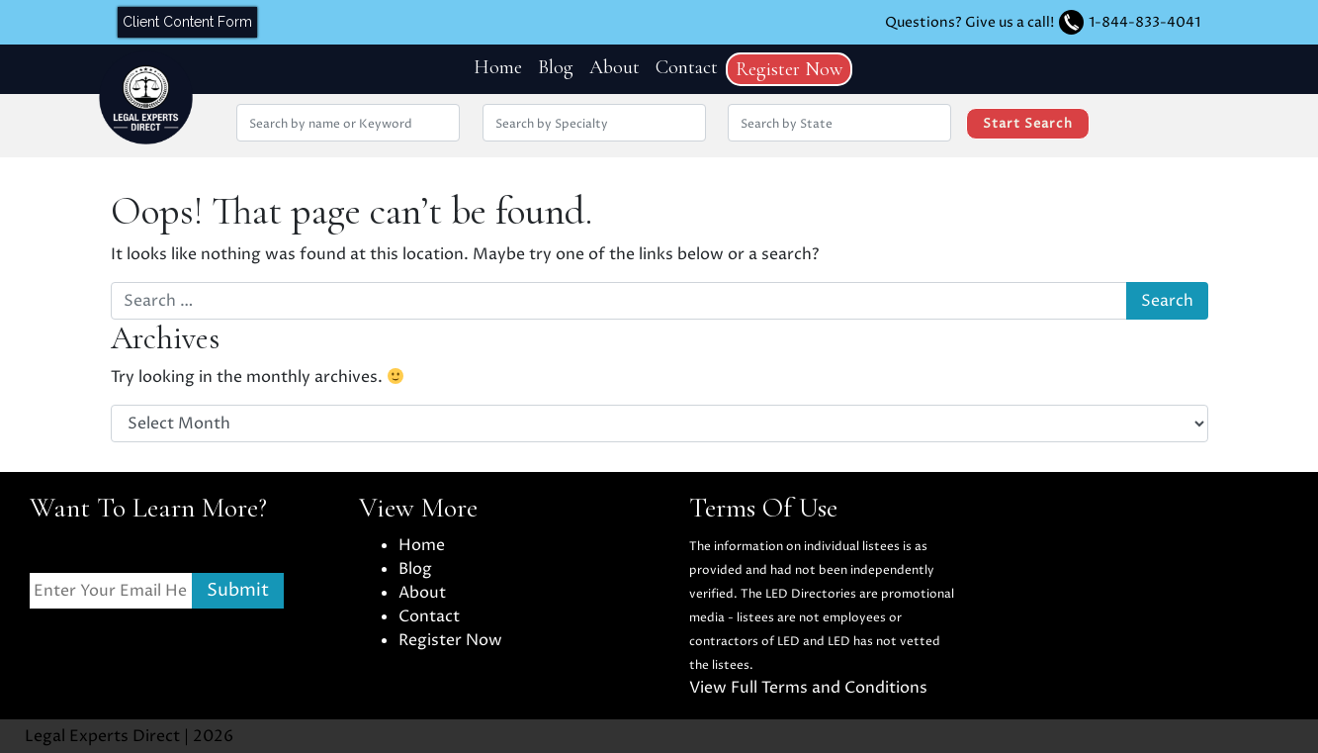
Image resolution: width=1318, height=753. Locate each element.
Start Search (1028, 124)
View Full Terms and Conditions (808, 688)
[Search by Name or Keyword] (348, 122)
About (614, 67)
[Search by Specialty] (594, 122)
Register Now (789, 69)
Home (498, 67)
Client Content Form (187, 22)
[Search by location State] (839, 122)
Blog (555, 67)
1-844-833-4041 (1144, 22)
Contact (687, 67)
